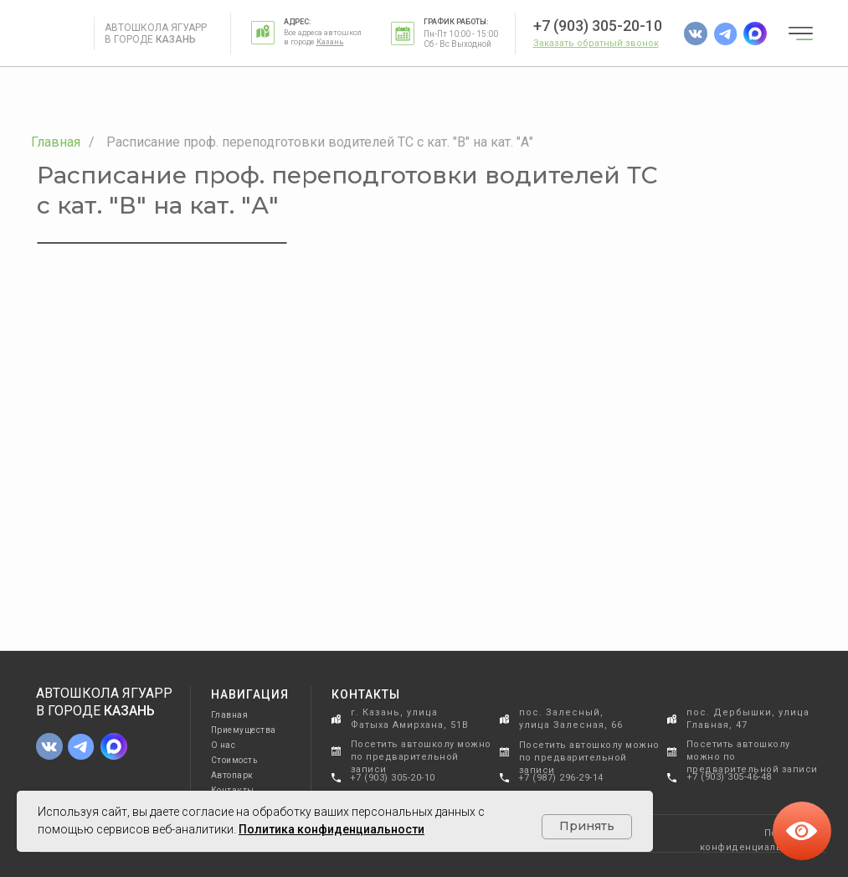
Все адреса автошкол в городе (323, 37)
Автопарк (232, 775)
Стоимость (234, 760)
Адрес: (297, 22)
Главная (55, 142)
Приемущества (243, 730)
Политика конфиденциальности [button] (331, 829)
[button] (596, 43)
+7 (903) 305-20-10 (597, 25)
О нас (223, 745)
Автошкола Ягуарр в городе (156, 33)
